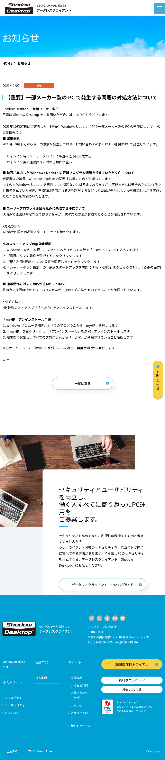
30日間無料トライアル (136, 664)
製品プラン (42, 662)
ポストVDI (11, 713)
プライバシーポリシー (39, 751)
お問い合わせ (157, 377)
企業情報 (12, 751)
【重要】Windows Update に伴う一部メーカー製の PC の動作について (101, 126)
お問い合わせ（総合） (79, 695)
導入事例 (41, 678)
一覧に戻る (91, 383)
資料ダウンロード (132, 680)
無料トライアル (81, 726)
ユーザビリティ (15, 705)
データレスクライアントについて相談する (107, 584)
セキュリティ (13, 697)
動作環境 (76, 678)
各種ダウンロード (81, 715)
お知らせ (76, 706)
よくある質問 (79, 685)
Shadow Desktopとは (14, 664)
